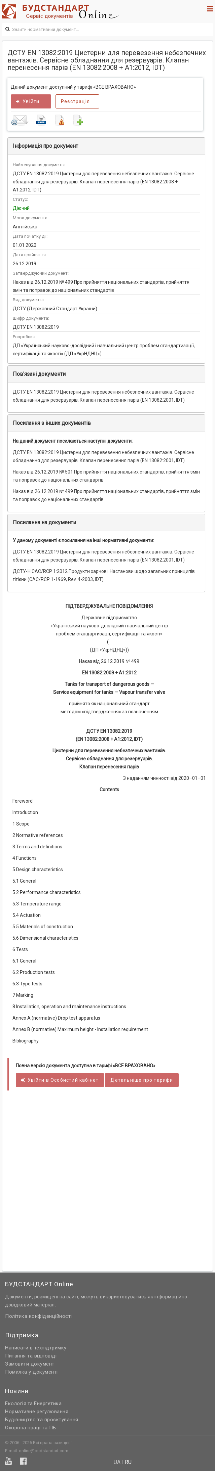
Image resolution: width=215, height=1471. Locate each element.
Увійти (27, 101)
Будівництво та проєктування (41, 1420)
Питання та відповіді (31, 1356)
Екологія (15, 1403)
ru (128, 1462)
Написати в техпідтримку (36, 1348)
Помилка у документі (31, 1372)
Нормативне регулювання (36, 1412)
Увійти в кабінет (60, 1080)
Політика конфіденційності (38, 1316)
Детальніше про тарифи (141, 1080)
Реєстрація (75, 101)
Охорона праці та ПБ (30, 1428)
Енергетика (48, 1403)
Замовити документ (30, 1364)
